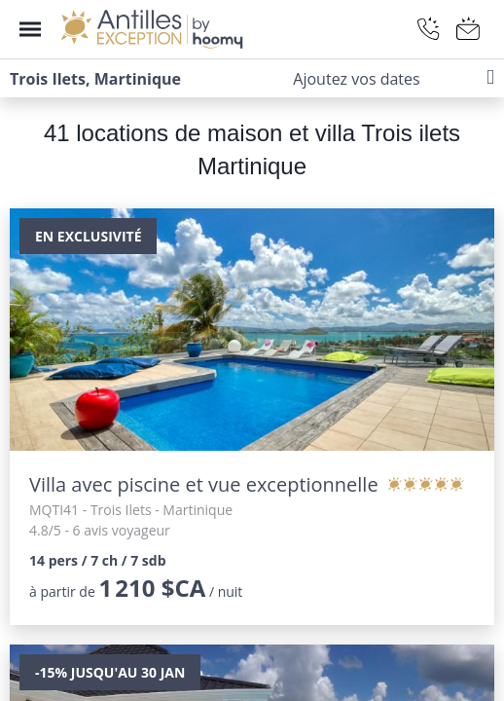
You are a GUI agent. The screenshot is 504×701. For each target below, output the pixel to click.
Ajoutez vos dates (356, 79)
